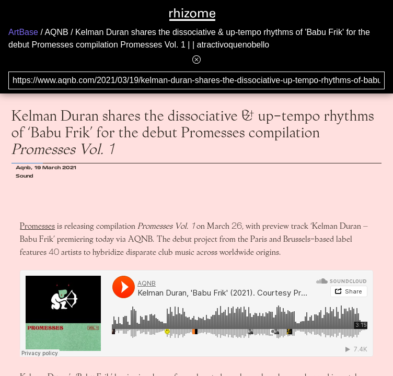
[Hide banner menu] (196, 59)
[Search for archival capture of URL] (196, 80)
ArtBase (23, 32)
